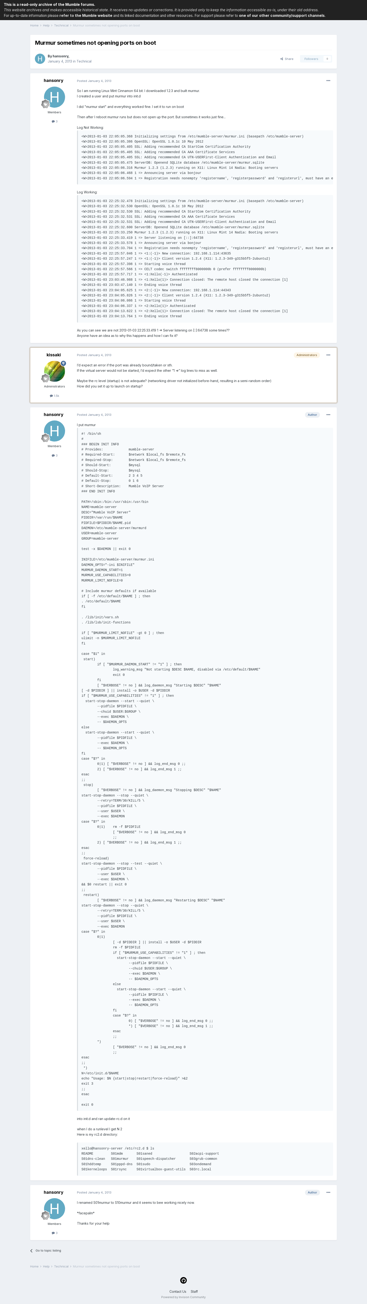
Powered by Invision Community (183, 1297)
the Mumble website (93, 15)
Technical (84, 61)
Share (287, 59)
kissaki (54, 354)
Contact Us (177, 1291)
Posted (94, 81)
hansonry (60, 56)
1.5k (54, 396)
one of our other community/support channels (282, 15)
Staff (194, 1291)
